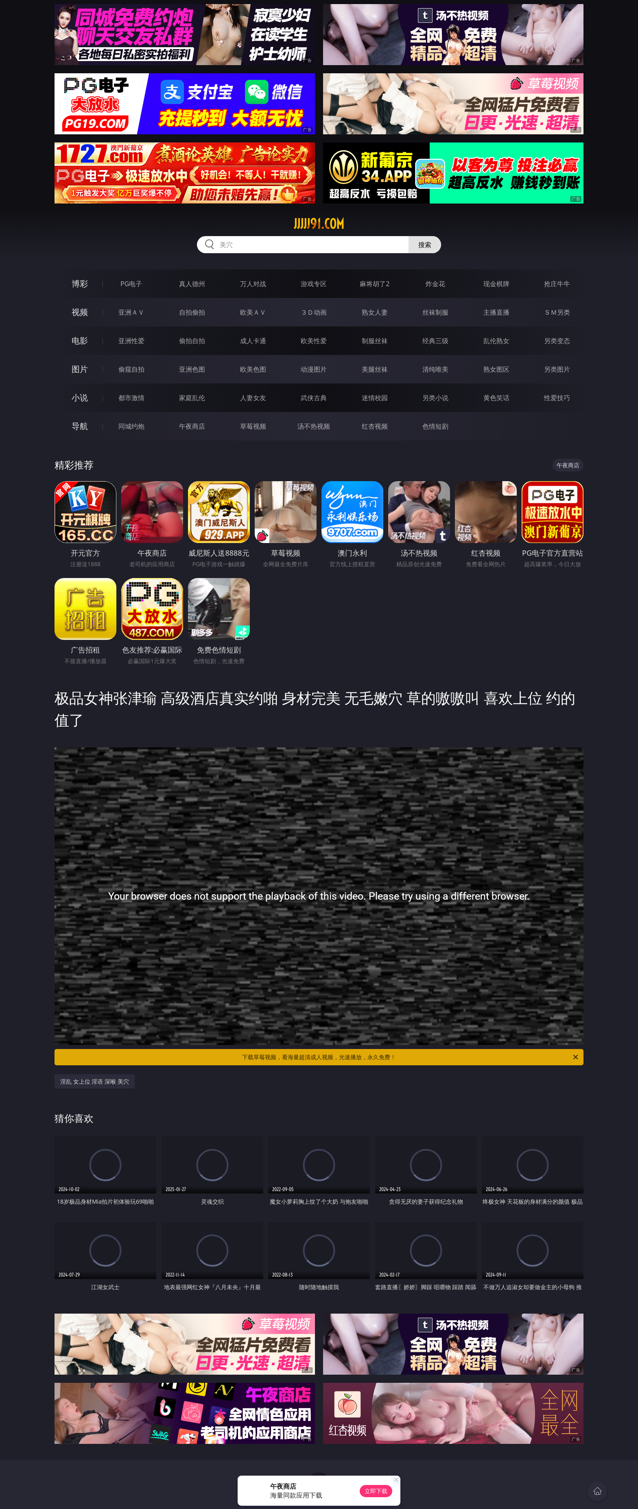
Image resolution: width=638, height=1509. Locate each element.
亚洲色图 (192, 369)
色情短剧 (435, 426)
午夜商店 (192, 426)
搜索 (424, 244)
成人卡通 (253, 340)
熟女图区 (496, 369)
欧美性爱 (314, 340)
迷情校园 (375, 397)
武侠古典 (314, 397)
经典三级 (435, 340)
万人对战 (253, 283)
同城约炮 (131, 426)
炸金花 (435, 283)
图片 (80, 369)
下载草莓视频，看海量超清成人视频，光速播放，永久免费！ (410, 1057)
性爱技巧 (557, 397)
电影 (80, 340)
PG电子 (131, 283)
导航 (80, 426)
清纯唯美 (435, 369)
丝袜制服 (435, 312)
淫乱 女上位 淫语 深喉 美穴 (94, 1081)
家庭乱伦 (192, 397)
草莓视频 (253, 426)
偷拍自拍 (192, 340)
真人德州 (192, 283)
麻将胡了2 (374, 283)
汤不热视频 (313, 426)
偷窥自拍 (131, 369)
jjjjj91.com (319, 224)
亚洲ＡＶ (131, 312)
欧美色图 (253, 369)
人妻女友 (253, 397)
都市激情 (131, 397)
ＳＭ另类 (557, 312)
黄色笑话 (496, 397)
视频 (80, 312)
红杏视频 (375, 426)
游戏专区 (314, 283)
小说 (80, 397)
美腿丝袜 (375, 369)
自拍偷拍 (192, 312)
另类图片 (557, 369)
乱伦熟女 (496, 340)
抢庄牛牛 (557, 283)
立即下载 (376, 1491)
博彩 (80, 283)
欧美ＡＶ (253, 312)
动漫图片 (314, 369)
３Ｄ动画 (314, 312)
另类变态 (557, 340)
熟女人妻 (375, 312)
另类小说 (435, 397)
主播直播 (496, 312)
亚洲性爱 (131, 340)
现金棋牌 (496, 283)
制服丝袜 (375, 340)
